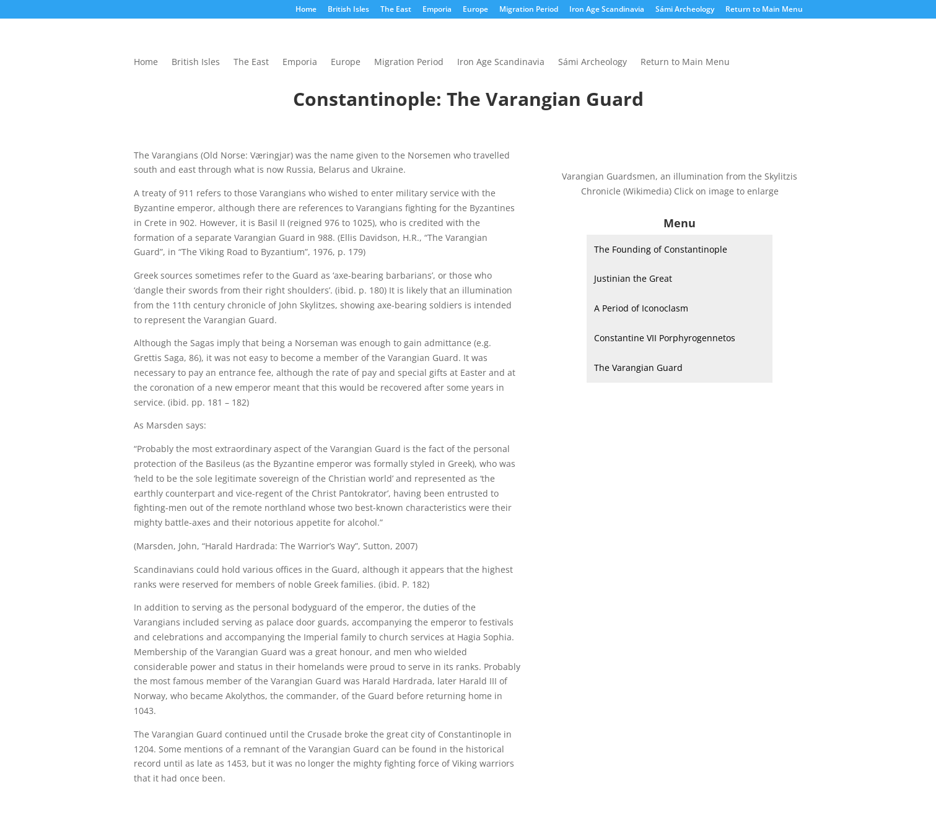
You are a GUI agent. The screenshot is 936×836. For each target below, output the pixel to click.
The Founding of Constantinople (660, 249)
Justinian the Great (633, 278)
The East (395, 10)
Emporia (437, 10)
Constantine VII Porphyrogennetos (664, 338)
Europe (475, 10)
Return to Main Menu (764, 10)
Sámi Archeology (684, 10)
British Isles (348, 10)
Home (306, 10)
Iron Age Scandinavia (606, 10)
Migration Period (528, 10)
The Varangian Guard (638, 367)
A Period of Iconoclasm (641, 308)
